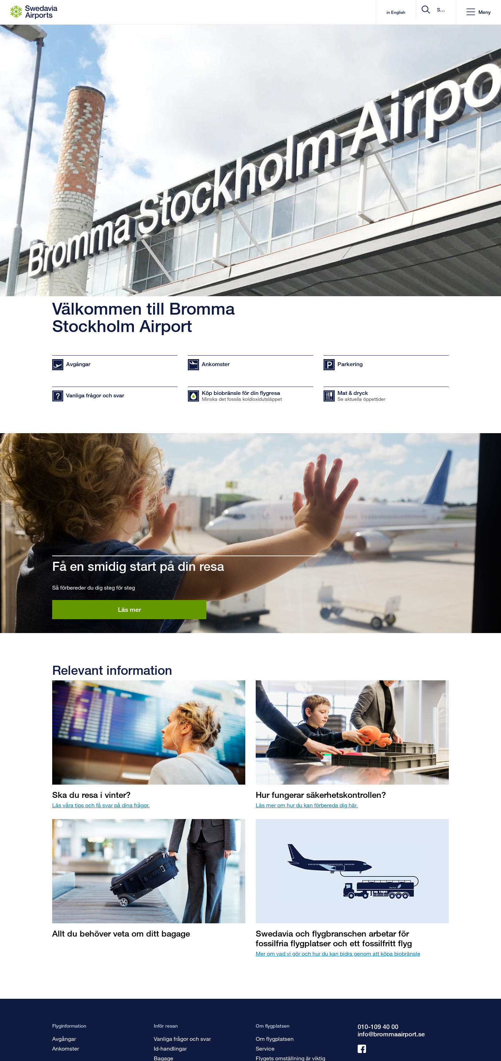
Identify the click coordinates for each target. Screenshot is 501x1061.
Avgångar (64, 1038)
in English (336, 12)
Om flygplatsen (275, 1038)
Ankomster (65, 1048)
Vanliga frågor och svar (182, 1038)
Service (265, 1048)
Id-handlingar (170, 1048)
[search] (409, 12)
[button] (478, 12)
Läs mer (129, 609)
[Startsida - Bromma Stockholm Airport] (33, 12)
